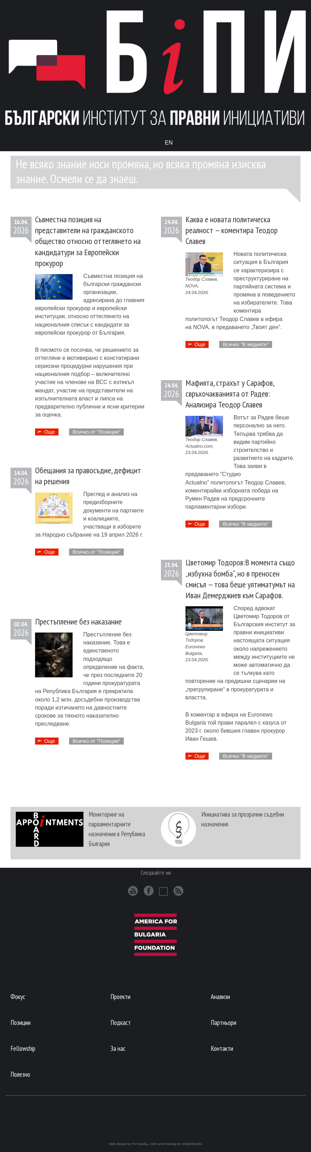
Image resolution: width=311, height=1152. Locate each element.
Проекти (120, 996)
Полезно (20, 1074)
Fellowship (23, 1048)
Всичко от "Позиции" (96, 432)
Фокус (18, 996)
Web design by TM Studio (128, 1144)
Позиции (21, 1022)
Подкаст (120, 1022)
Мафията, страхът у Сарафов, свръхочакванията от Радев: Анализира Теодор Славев (229, 393)
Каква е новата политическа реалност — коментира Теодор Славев (231, 230)
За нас (118, 1048)
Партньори (223, 1022)
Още (200, 344)
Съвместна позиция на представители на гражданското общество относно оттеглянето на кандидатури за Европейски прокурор (88, 241)
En (169, 143)
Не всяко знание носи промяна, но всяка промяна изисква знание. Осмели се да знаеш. (141, 171)
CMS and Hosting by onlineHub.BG (176, 1144)
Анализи (220, 996)
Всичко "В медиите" (246, 344)
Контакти (222, 1048)
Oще (49, 432)
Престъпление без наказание (78, 621)
